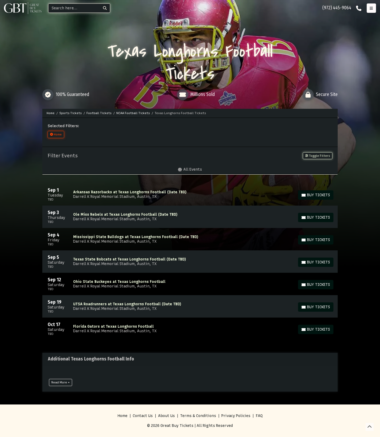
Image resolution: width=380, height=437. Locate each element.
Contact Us (143, 416)
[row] (190, 194)
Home (122, 416)
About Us (166, 416)
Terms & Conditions (198, 416)
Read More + (60, 382)
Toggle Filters (317, 156)
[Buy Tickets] (315, 195)
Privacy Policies (235, 416)
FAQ (259, 416)
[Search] (74, 8)
